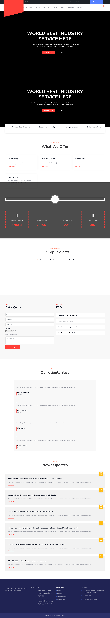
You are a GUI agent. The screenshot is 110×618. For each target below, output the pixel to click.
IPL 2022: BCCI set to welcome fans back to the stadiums (27, 561)
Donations (71, 7)
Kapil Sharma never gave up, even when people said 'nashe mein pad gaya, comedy (36, 544)
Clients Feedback (62, 596)
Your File (7, 328)
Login (67, 2)
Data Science (80, 159)
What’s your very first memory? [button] (67, 315)
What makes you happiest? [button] (66, 321)
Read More (11, 166)
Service (38, 7)
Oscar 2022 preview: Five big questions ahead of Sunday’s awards (30, 511)
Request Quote (48, 52)
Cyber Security (13, 159)
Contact (79, 7)
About (31, 7)
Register (72, 2)
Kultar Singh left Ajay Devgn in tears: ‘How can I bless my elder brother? (32, 495)
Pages (55, 7)
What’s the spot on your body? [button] (67, 327)
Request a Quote (12, 347)
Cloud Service (13, 177)
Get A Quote (96, 2)
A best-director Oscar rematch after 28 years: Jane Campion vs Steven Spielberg (35, 479)
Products (62, 7)
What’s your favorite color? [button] (66, 333)
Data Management (48, 159)
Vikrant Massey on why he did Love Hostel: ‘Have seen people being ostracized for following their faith (43, 528)
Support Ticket (61, 600)
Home (25, 7)
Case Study (46, 7)
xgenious (63, 615)
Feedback (60, 593)
